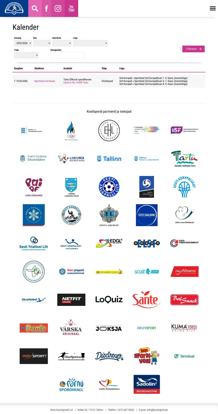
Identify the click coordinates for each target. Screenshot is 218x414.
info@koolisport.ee (157, 397)
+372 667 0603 (125, 397)
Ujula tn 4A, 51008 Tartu (75, 70)
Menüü (147, 8)
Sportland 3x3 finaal (44, 69)
